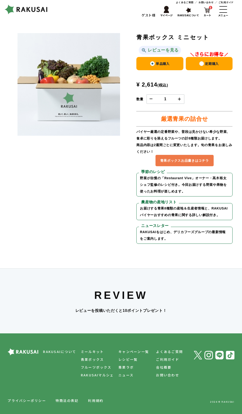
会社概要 (163, 367)
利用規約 (95, 400)
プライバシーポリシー (27, 400)
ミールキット (92, 351)
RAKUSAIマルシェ (97, 375)
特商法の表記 (67, 400)
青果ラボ (126, 367)
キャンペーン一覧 (133, 351)
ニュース (126, 375)
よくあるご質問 (185, 2)
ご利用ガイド (226, 2)
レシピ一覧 (128, 359)
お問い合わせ (206, 2)
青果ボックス (92, 359)
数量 (139, 99)
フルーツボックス (96, 367)
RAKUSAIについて (59, 351)
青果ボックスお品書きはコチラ (184, 160)
